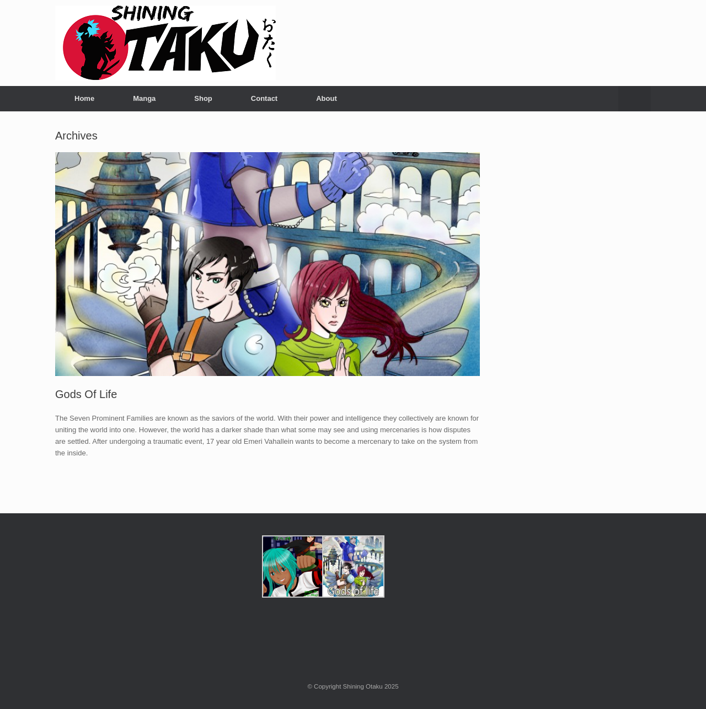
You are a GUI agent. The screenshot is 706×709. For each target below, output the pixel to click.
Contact (264, 98)
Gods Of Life (86, 394)
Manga (144, 98)
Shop (203, 98)
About (326, 98)
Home (84, 98)
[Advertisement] (580, 296)
